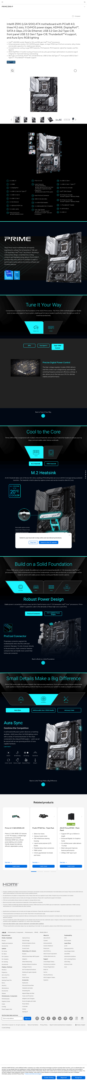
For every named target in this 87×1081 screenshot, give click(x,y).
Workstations (5, 1038)
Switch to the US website (49, 542)
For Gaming (5, 1012)
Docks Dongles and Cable (29, 1051)
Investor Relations (48, 996)
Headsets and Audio (27, 1038)
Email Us (46, 1019)
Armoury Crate (68, 1014)
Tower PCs (4, 1027)
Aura (65, 1017)
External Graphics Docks (28, 993)
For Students (5, 1009)
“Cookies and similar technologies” (33, 1074)
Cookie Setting (49, 1078)
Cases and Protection (27, 1046)
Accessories (5, 996)
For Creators (5, 1006)
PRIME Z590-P (7, 7)
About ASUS (47, 988)
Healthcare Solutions (7, 993)
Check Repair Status (49, 1012)
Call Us (45, 1022)
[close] (69, 535)
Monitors (4, 1020)
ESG (65, 988)
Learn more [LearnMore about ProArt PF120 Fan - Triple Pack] (43, 916)
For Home (4, 1001)
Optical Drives (26, 988)
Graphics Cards (6, 1051)
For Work (4, 1004)
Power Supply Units (7, 1059)
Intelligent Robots (27, 1017)
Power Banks (25, 1054)
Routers (24, 1004)
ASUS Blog (67, 1012)
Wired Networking (27, 1012)
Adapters (24, 1009)
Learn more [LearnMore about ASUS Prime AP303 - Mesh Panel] (70, 916)
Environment (67, 990)
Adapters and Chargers (28, 1048)
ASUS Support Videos (49, 1027)
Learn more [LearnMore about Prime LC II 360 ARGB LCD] (16, 916)
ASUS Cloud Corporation (50, 1004)
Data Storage (25, 990)
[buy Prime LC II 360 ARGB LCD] (14, 878)
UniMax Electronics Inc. (50, 1006)
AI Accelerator (26, 996)
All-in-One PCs (5, 1025)
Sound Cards (25, 998)
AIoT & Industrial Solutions (29, 1019)
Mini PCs (4, 1035)
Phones (4, 991)
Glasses (4, 1043)
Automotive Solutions (70, 1006)
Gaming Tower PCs (7, 1030)
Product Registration (49, 1017)
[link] (43, 2)
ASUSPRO (67, 1004)
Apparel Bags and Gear (28, 1043)
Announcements (48, 993)
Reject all (64, 1078)
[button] (2, 2)
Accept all (78, 1078)
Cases (3, 1054)
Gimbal (24, 1059)
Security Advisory (48, 1025)
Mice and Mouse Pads (28, 1035)
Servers (24, 1025)
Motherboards (5, 1049)
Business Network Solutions (29, 1014)
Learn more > (7, 796)
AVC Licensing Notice (70, 1009)
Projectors (4, 1022)
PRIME (36, 982)
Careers (46, 990)
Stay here (33, 542)
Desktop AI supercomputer (29, 1022)
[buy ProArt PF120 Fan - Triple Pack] (43, 878)
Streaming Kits (26, 1041)
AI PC (65, 996)
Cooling (4, 1057)
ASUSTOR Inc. (47, 1001)
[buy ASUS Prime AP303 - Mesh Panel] (71, 879)
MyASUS (46, 1030)
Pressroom (46, 998)
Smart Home (25, 1027)
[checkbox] (76, 66)
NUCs (3, 1033)
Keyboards (25, 1033)
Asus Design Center (69, 1001)
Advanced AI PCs (68, 998)
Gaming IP (25, 1062)
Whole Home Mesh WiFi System (30, 1006)
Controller (25, 1056)
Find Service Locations (49, 1014)
